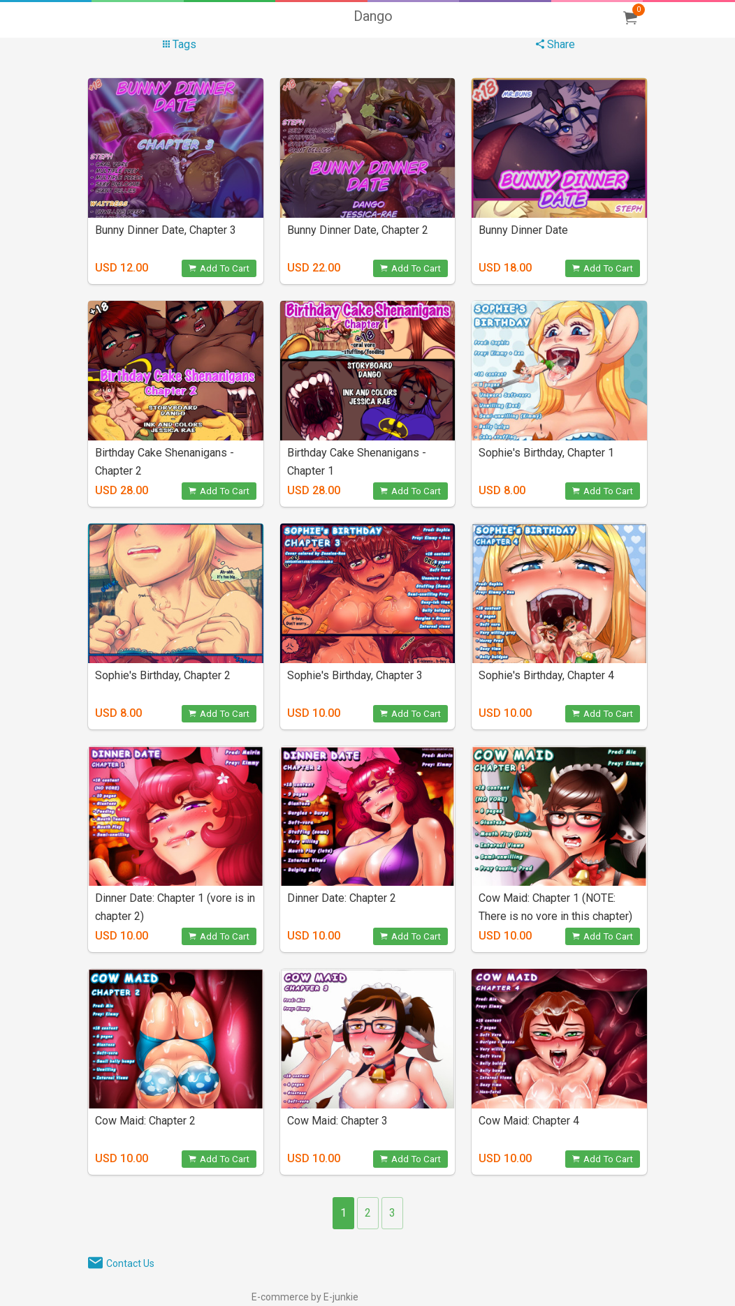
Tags (179, 44)
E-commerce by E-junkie (305, 1297)
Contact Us (130, 1263)
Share (555, 44)
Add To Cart (219, 268)
